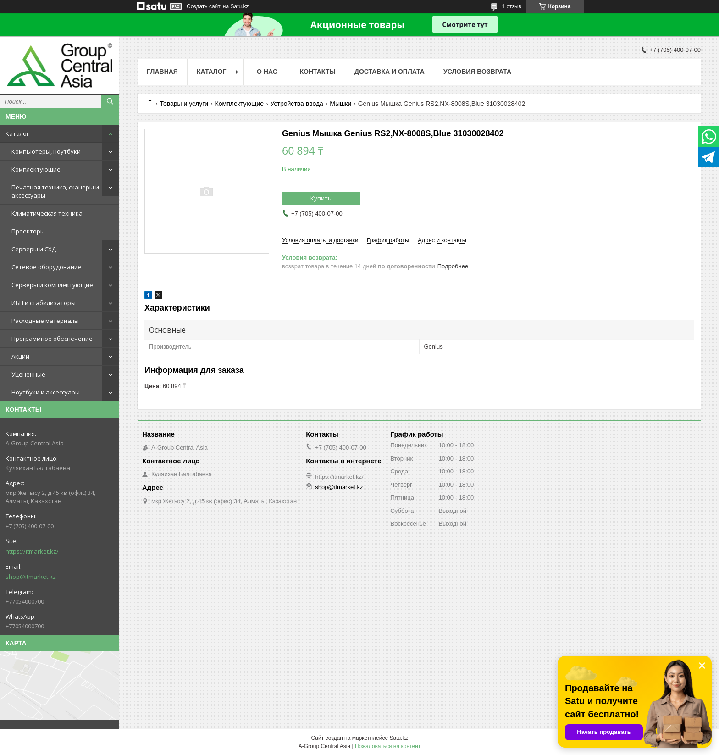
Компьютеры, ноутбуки (46, 151)
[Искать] (110, 101)
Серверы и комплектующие (52, 285)
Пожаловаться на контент (387, 746)
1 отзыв (511, 6)
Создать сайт (204, 6)
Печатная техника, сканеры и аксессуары (55, 191)
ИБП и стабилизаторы (43, 303)
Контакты (317, 71)
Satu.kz (398, 738)
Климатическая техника (47, 213)
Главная (162, 71)
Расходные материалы (45, 320)
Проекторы (28, 231)
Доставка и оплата (389, 71)
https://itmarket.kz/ (32, 551)
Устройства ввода (297, 103)
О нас (267, 71)
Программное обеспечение (52, 338)
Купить (321, 198)
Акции (20, 356)
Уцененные (28, 374)
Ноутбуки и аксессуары (45, 392)
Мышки (340, 103)
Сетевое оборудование (46, 267)
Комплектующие (36, 169)
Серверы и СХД (33, 249)
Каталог (17, 133)
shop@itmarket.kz (31, 576)
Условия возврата (477, 71)
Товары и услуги (184, 103)
